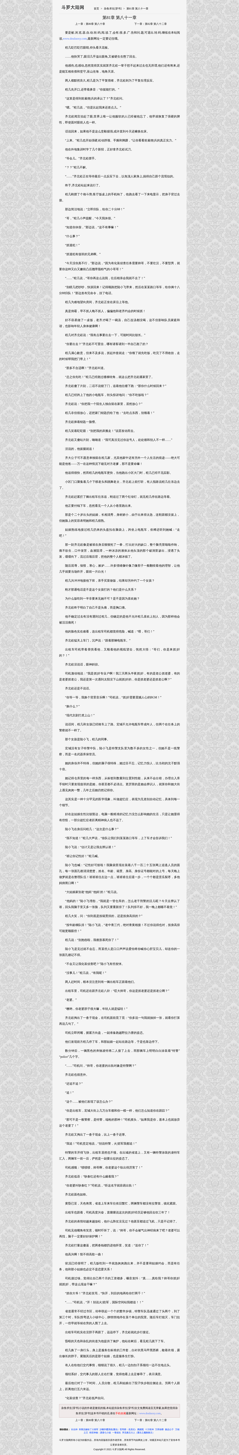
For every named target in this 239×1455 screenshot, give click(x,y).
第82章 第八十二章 (156, 23)
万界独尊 (159, 1429)
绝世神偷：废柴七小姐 (100, 1432)
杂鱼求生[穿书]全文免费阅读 (134, 1408)
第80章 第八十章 (95, 23)
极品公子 (169, 1429)
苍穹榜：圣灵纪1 (128, 1429)
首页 (96, 8)
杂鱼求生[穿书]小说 (72, 1408)
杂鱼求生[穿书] (113, 8)
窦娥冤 (140, 1429)
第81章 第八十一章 (137, 8)
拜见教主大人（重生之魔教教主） (138, 1432)
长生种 (74, 1429)
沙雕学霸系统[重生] (109, 1429)
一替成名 (116, 1432)
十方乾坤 (149, 1429)
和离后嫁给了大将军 (88, 1429)
